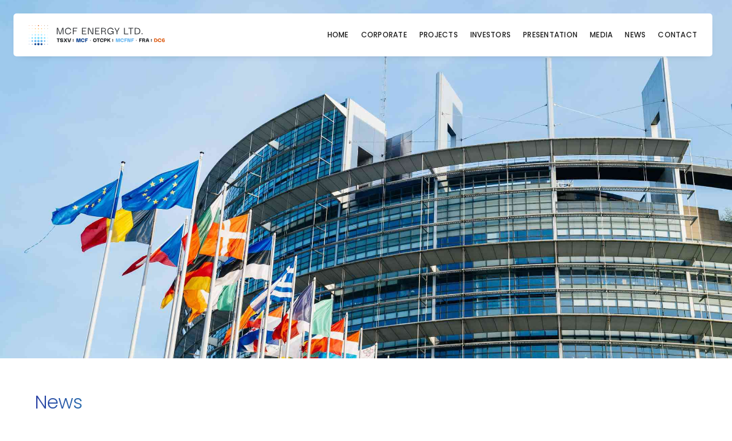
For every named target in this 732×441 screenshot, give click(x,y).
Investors (490, 35)
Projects (438, 35)
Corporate (384, 35)
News (635, 35)
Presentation (550, 35)
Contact (677, 35)
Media (601, 35)
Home (338, 35)
